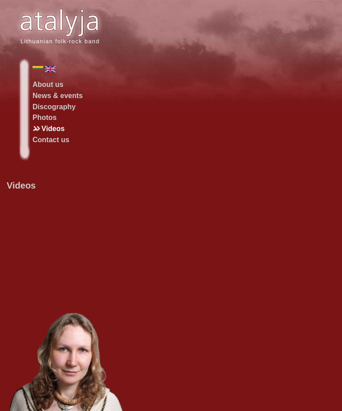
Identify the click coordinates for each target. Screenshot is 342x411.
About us (48, 84)
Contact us (51, 140)
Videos (53, 128)
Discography (54, 107)
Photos (45, 117)
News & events (58, 95)
